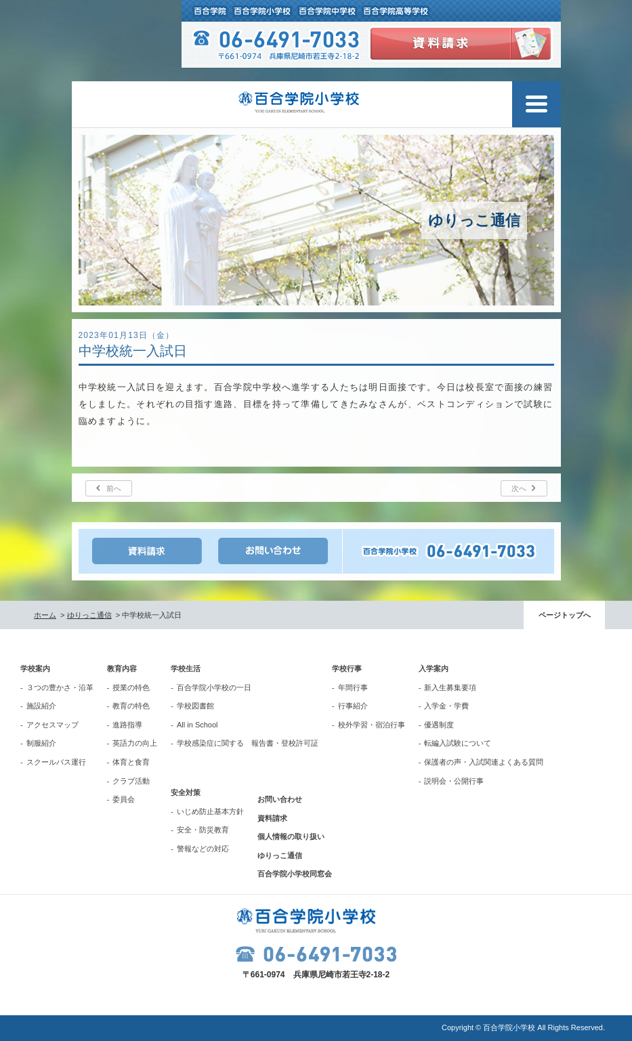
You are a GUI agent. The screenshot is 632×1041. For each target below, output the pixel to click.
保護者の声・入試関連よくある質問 (483, 762)
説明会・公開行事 (454, 781)
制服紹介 (41, 743)
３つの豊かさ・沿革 (59, 687)
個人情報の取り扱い (290, 836)
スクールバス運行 (56, 762)
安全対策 (186, 792)
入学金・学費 (446, 706)
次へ (518, 488)
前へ (113, 488)
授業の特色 (131, 687)
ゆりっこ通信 (89, 615)
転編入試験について (457, 743)
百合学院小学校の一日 (214, 687)
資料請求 (272, 818)
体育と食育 (131, 762)
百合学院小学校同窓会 (294, 874)
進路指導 (127, 725)
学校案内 (35, 668)
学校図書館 (195, 706)
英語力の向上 (134, 743)
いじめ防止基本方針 (210, 811)
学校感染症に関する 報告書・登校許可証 (247, 743)
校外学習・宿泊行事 (371, 725)
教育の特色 (131, 706)
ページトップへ (565, 615)
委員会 (123, 799)
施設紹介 (41, 706)
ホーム (45, 615)
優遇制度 (439, 725)
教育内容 (122, 668)
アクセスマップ (52, 725)
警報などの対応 (203, 849)
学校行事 (347, 668)
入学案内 (433, 668)
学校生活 (186, 668)
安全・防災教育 (203, 830)
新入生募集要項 (450, 687)
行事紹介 (353, 706)
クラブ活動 (131, 781)
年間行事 (353, 687)
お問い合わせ (279, 799)
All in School (197, 725)
